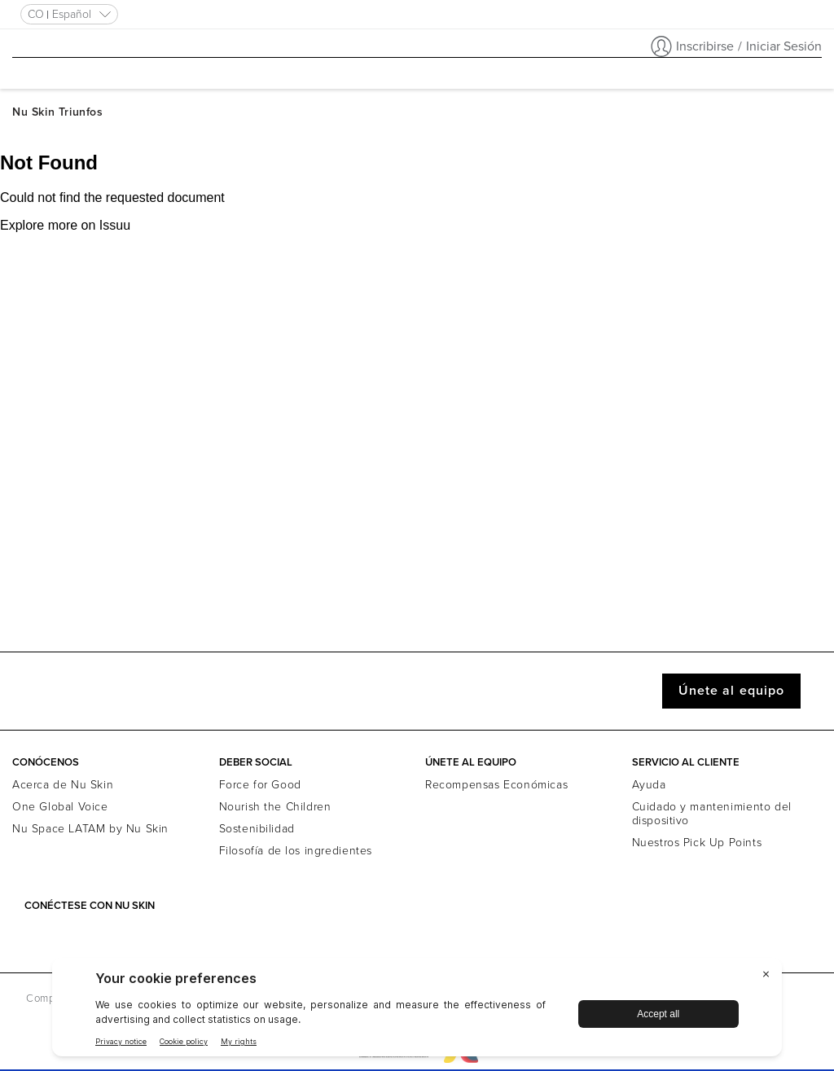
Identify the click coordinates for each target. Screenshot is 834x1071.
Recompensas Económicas (496, 785)
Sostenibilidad (257, 829)
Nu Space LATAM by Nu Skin (90, 829)
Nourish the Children (275, 807)
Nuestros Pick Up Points (697, 842)
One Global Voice (60, 807)
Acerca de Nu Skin (62, 785)
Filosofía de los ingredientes (295, 851)
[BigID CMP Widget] (417, 1011)
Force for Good (260, 785)
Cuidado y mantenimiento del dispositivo (712, 813)
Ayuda (649, 785)
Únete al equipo (731, 691)
